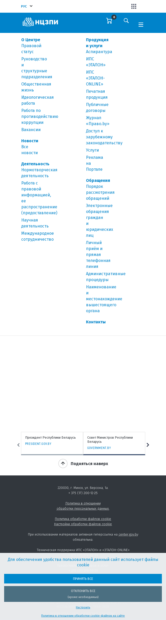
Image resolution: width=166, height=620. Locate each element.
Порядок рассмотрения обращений (100, 192)
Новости (29, 140)
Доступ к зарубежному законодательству (104, 137)
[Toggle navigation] (141, 24)
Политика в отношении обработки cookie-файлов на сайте (83, 615)
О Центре (30, 39)
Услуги (92, 150)
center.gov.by (128, 534)
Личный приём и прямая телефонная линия (98, 254)
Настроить (83, 607)
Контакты (96, 321)
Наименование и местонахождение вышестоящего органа (104, 298)
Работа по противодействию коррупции (39, 116)
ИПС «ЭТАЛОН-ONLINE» (95, 78)
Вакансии (31, 129)
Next (148, 445)
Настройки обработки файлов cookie (83, 524)
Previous (18, 445)
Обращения (98, 180)
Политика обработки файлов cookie (83, 519)
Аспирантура (99, 51)
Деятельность (35, 163)
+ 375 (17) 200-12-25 (83, 493)
